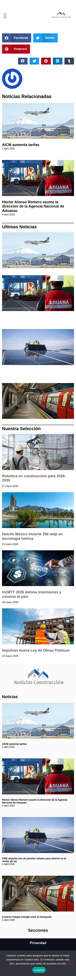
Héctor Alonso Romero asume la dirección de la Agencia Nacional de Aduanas (33, 206)
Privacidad (38, 943)
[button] (5, 16)
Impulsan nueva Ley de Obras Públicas (36, 650)
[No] (69, 963)
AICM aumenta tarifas (20, 145)
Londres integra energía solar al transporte (27, 917)
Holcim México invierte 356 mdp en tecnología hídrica (32, 536)
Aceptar (39, 970)
